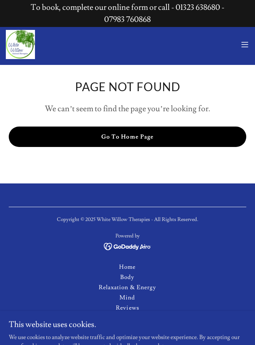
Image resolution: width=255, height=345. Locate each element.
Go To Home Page (127, 136)
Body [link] (127, 277)
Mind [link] (127, 297)
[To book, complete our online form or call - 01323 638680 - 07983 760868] (127, 13)
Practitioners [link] (127, 328)
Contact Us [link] (127, 318)
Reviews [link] (127, 307)
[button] (245, 44)
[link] (20, 44)
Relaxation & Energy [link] (127, 287)
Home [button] (127, 267)
